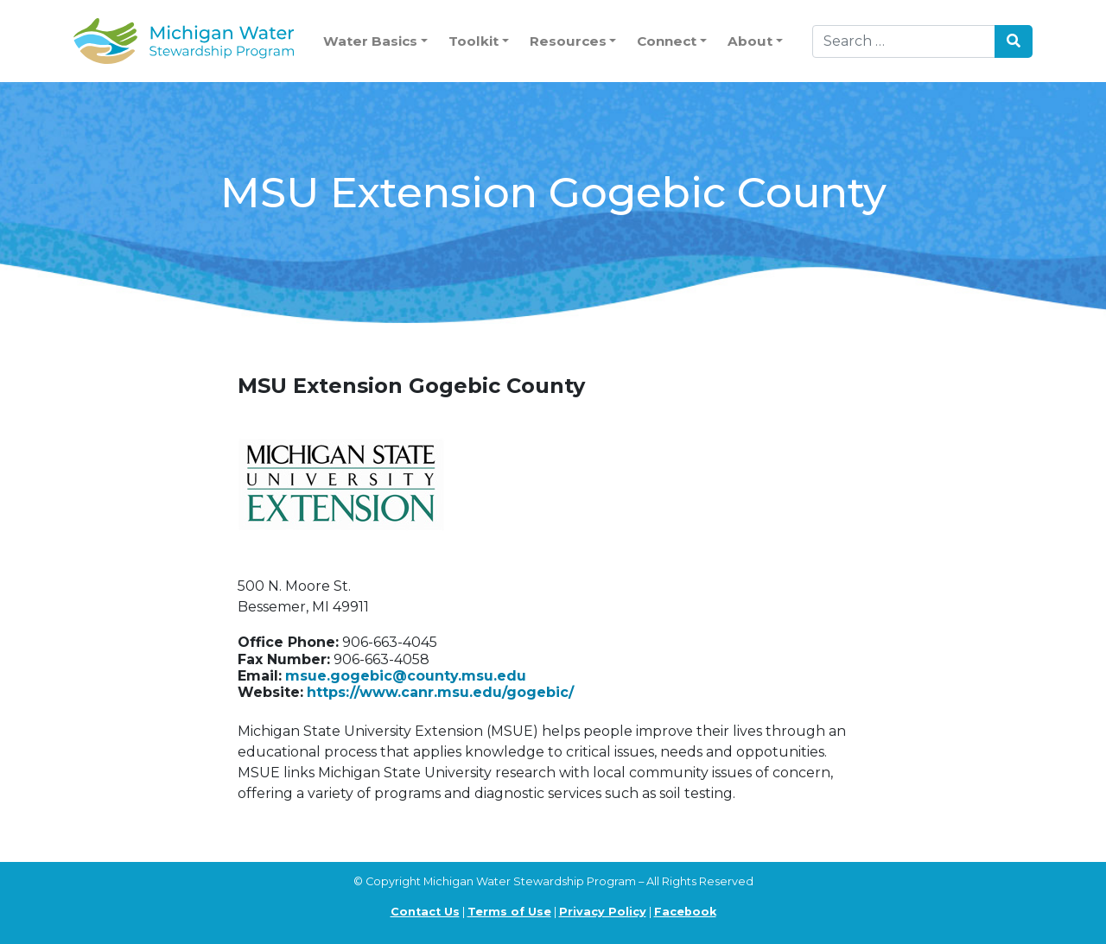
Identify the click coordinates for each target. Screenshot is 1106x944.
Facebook (685, 911)
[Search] (903, 41)
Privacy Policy (602, 911)
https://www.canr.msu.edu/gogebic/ (440, 692)
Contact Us (425, 911)
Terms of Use (509, 911)
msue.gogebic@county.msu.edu (405, 676)
